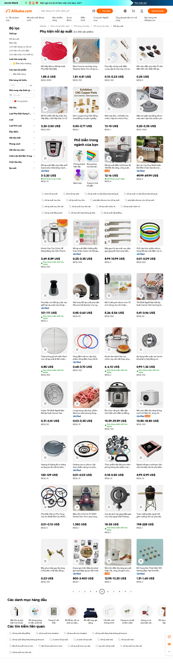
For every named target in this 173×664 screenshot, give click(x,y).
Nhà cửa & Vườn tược (60, 26)
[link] (169, 636)
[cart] (134, 11)
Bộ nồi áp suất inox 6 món (21, 646)
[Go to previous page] (73, 591)
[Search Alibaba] (65, 11)
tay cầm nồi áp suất (105, 646)
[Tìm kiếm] (105, 11)
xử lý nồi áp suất (50, 194)
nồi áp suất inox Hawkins (47, 633)
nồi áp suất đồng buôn (52, 213)
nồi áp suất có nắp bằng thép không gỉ (101, 194)
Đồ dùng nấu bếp (101, 26)
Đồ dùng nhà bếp (81, 26)
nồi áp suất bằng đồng (111, 213)
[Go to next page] (130, 591)
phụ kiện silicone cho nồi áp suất (105, 200)
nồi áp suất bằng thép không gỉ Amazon (109, 633)
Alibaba (43, 26)
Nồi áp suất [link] (118, 26)
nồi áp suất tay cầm (51, 200)
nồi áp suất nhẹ (105, 639)
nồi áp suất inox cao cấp (79, 646)
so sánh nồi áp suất (59, 639)
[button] (93, 11)
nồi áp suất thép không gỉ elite (81, 213)
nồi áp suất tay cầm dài (52, 206)
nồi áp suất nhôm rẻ (105, 206)
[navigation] (21, 309)
